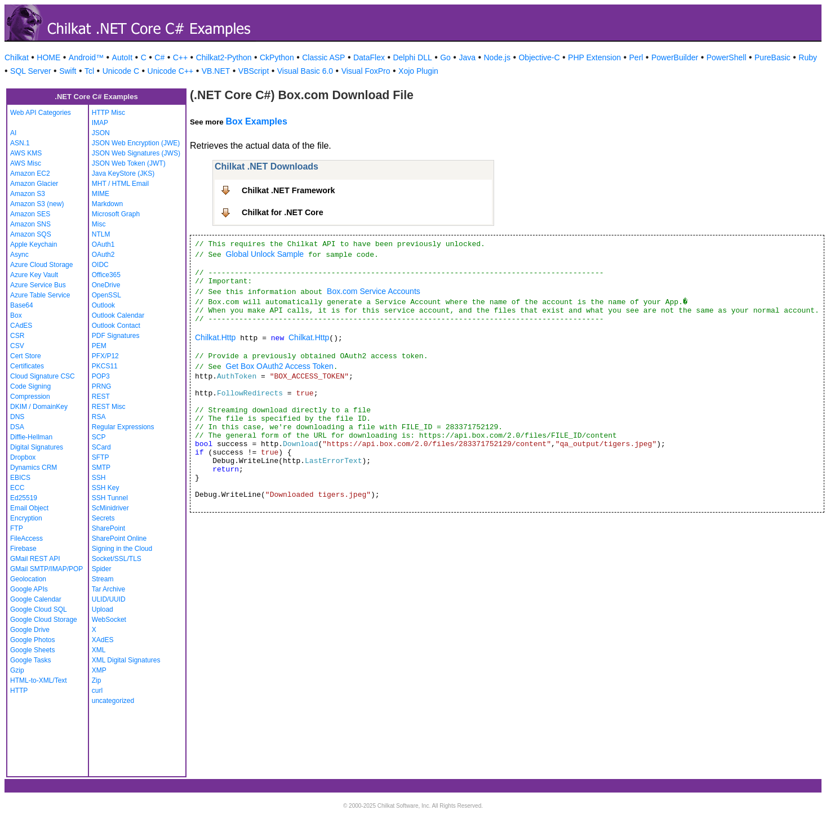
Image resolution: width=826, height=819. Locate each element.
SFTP (100, 457)
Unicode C (121, 70)
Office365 (106, 275)
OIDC (100, 265)
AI (13, 133)
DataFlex (369, 57)
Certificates (27, 366)
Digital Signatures (36, 447)
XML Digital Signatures (126, 660)
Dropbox (22, 457)
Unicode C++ (171, 70)
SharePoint (108, 528)
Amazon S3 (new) (37, 204)
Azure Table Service (40, 295)
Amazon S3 (27, 194)
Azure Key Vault (34, 275)
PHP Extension (594, 57)
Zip (96, 680)
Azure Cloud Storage (41, 265)
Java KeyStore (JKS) (123, 173)
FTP (16, 528)
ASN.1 (20, 143)
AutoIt (122, 57)
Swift (67, 70)
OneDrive (106, 285)
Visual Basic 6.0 (305, 70)
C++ (180, 57)
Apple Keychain (33, 244)
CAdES (21, 326)
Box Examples (256, 121)
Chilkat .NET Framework (288, 190)
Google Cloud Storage (43, 620)
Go (445, 57)
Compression (30, 396)
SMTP (101, 467)
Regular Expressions (123, 427)
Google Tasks (30, 660)
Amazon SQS (30, 234)
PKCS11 (105, 366)
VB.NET (216, 70)
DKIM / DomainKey (39, 407)
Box (16, 315)
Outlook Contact (116, 326)
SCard (101, 447)
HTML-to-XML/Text (38, 680)
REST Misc (109, 407)
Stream (103, 579)
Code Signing (30, 386)
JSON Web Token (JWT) (129, 163)
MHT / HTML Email (120, 184)
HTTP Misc (108, 113)
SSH (99, 478)
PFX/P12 (105, 356)
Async (19, 255)
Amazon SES (30, 214)
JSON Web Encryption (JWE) (136, 143)
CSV (17, 346)
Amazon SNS (30, 224)
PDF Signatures (116, 336)
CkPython (277, 57)
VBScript (253, 70)
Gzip (17, 670)
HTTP (19, 691)
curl (97, 691)
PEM (99, 346)
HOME (48, 57)
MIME (100, 194)
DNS (17, 417)
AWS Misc (25, 163)
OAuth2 (103, 255)
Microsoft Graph (116, 214)
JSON (101, 133)
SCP (99, 437)
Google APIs (29, 589)
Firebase (23, 549)
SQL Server (30, 70)
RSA (99, 417)
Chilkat (17, 57)
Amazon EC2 (30, 173)
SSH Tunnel (110, 498)
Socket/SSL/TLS (116, 559)
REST (101, 396)
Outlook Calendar (118, 315)
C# (159, 57)
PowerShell (727, 57)
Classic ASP (323, 57)
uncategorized (113, 701)
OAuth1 (103, 244)
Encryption (26, 518)
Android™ (86, 57)
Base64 (21, 305)
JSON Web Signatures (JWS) (136, 153)
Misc (99, 224)
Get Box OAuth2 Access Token (280, 366)
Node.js (497, 57)
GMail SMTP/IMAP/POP (46, 569)
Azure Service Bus (38, 285)
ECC (17, 488)
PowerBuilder (674, 57)
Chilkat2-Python (224, 57)
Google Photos (32, 640)
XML (99, 650)
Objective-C (538, 57)
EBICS (20, 478)
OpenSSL (106, 295)
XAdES (103, 640)
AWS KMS (26, 153)
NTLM (101, 234)
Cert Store (25, 356)
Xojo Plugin (418, 70)
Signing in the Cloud (122, 549)
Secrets (103, 518)
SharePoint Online (119, 538)
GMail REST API (35, 559)
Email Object (29, 508)
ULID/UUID (109, 599)
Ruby (807, 57)
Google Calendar (35, 599)
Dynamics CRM (33, 467)
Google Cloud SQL (38, 609)
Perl (636, 57)
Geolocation (28, 579)
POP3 (101, 376)
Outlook (103, 305)
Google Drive (30, 630)
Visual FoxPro (365, 70)
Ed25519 (23, 498)
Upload (102, 609)
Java (467, 57)
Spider (102, 569)
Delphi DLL (412, 57)
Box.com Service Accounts (373, 291)
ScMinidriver (110, 508)
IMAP (100, 123)
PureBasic (772, 57)
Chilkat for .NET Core (282, 212)
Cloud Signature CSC (42, 376)
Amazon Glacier (34, 184)
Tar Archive (108, 589)
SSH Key (105, 488)
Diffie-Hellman (31, 437)
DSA (17, 427)
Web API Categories (40, 113)
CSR (17, 336)
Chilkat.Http (215, 337)
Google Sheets (32, 650)
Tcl (89, 70)
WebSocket (109, 620)
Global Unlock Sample (265, 254)
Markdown (107, 204)
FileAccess (26, 538)
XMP (99, 670)
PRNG (102, 386)
